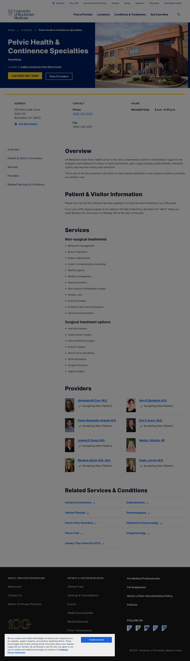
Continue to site (96, 639)
